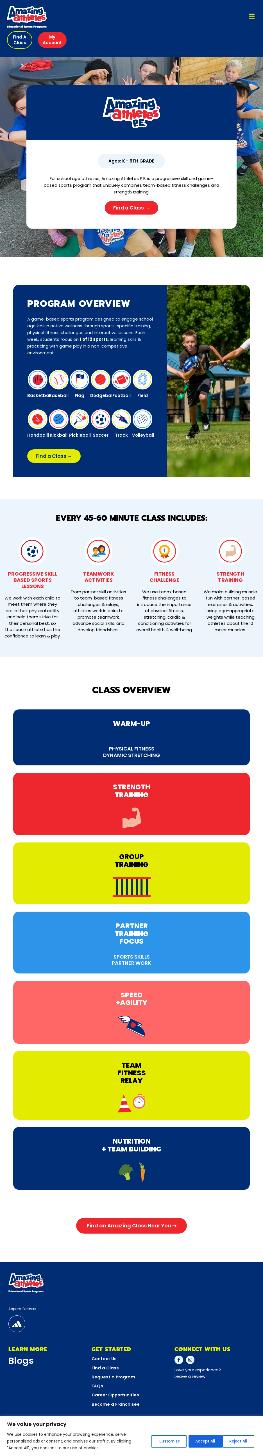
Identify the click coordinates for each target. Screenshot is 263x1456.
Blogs (21, 1362)
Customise (160, 1441)
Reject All (198, 1441)
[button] (19, 40)
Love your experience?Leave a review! (197, 1375)
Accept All (237, 1441)
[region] (131, 1436)
